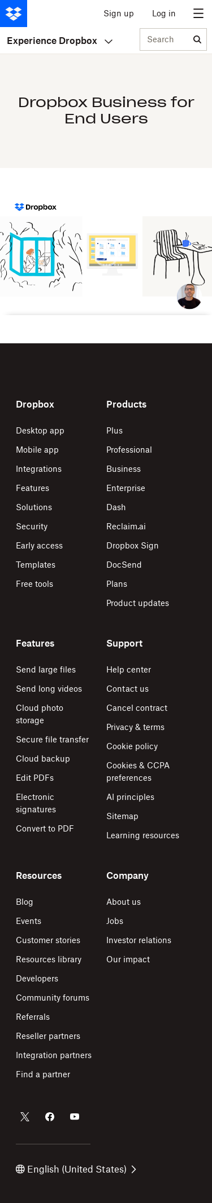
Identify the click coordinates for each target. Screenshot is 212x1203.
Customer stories (48, 940)
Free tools (34, 584)
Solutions (34, 507)
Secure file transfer (52, 739)
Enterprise (125, 488)
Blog (24, 901)
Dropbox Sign (132, 545)
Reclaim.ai (126, 526)
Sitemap (122, 816)
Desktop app (40, 430)
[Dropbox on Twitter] (25, 1117)
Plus (114, 430)
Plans (116, 584)
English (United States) (76, 1169)
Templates (35, 564)
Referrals (33, 1016)
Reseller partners (48, 1036)
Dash (116, 507)
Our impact (128, 959)
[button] (106, 255)
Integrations (39, 469)
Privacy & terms (135, 727)
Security (31, 526)
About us (123, 901)
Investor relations (138, 940)
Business (123, 469)
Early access (39, 545)
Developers (37, 978)
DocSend (124, 564)
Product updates (137, 603)
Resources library (48, 959)
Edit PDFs (35, 777)
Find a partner (43, 1074)
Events (28, 921)
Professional (129, 449)
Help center (128, 669)
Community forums (52, 997)
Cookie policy (132, 746)
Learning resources (142, 835)
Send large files (46, 669)
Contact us (127, 688)
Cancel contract (136, 708)
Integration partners (54, 1055)
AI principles (130, 797)
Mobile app (37, 449)
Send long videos (49, 688)
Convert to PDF (45, 828)
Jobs (114, 921)
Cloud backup (43, 758)
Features (32, 488)
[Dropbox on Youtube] (75, 1117)
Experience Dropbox (60, 40)
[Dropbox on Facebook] (50, 1117)
